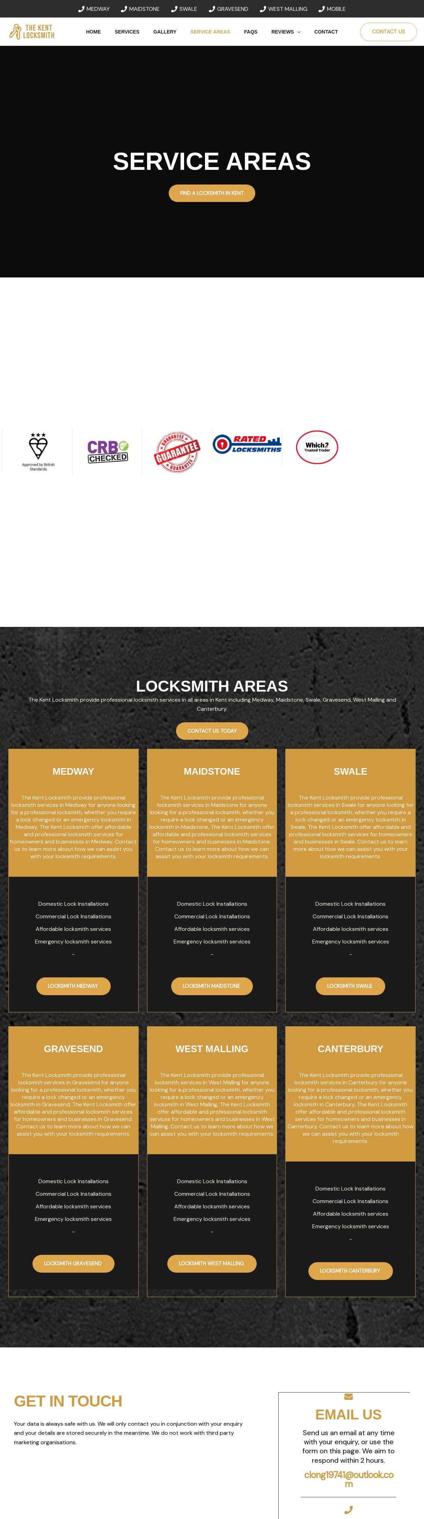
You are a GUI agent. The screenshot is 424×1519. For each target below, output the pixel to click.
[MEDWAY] (94, 9)
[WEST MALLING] (283, 9)
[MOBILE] (332, 9)
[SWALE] (184, 9)
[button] (289, 32)
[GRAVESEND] (229, 9)
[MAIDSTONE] (140, 9)
